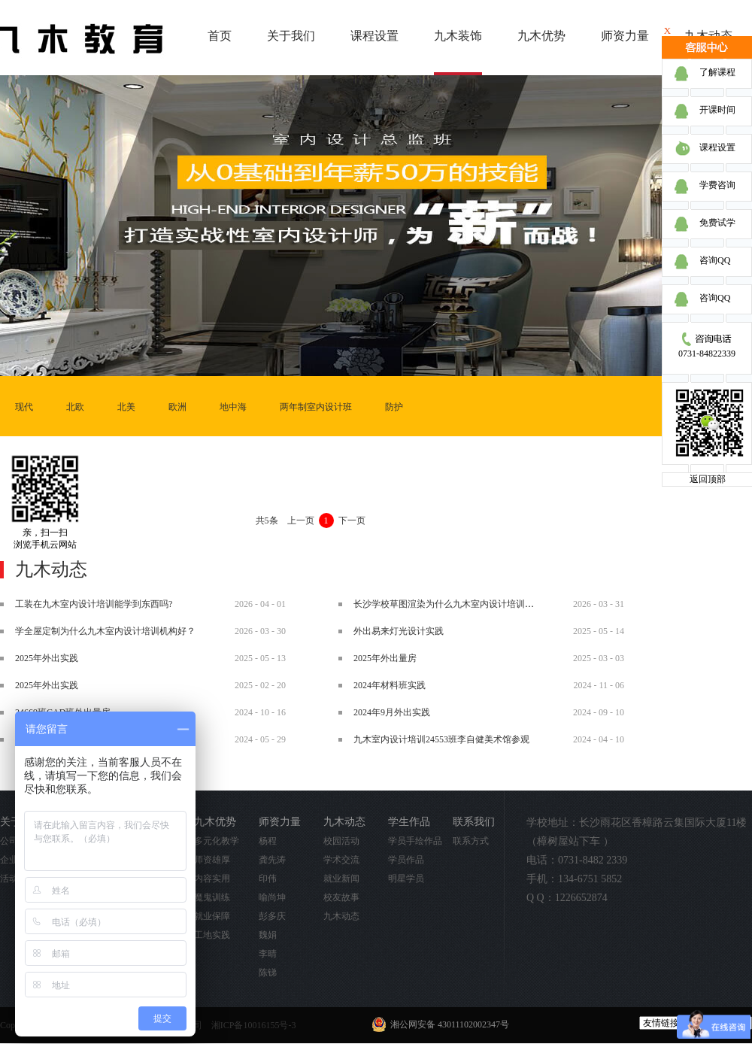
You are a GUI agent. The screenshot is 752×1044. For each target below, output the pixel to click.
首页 (220, 35)
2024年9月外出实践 (391, 712)
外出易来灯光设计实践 (398, 631)
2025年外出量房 (385, 658)
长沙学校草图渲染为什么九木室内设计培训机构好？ (457, 604)
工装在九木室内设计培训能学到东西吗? (93, 604)
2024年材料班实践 (389, 685)
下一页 (351, 520)
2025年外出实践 (46, 658)
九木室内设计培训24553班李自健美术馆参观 (441, 739)
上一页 (300, 520)
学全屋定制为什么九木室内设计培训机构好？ (105, 631)
